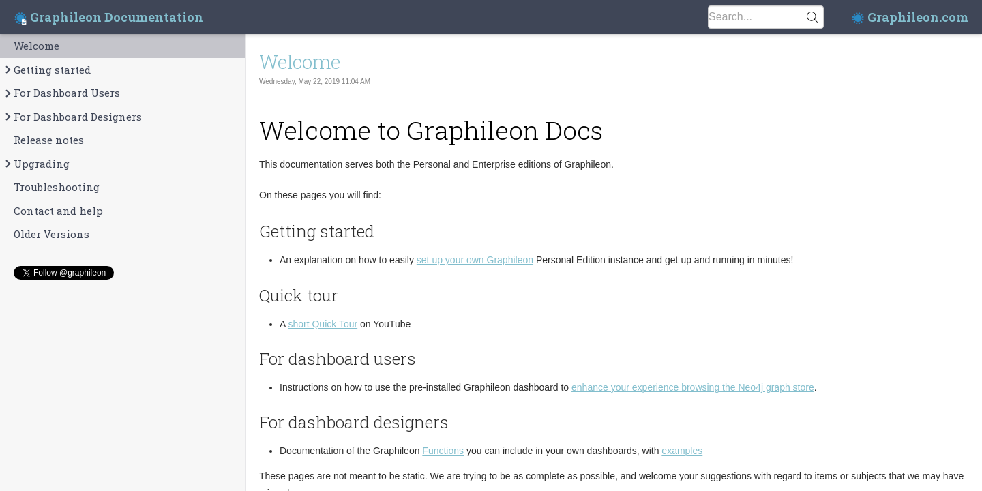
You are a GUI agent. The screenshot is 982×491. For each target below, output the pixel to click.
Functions (443, 450)
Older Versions (51, 234)
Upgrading (36, 164)
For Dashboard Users (61, 93)
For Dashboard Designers (72, 117)
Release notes (49, 140)
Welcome (36, 46)
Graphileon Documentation (108, 17)
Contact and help (58, 211)
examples (681, 450)
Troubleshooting (57, 187)
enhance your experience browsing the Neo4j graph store (692, 387)
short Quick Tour (322, 323)
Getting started (47, 70)
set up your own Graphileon (475, 259)
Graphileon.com (909, 17)
